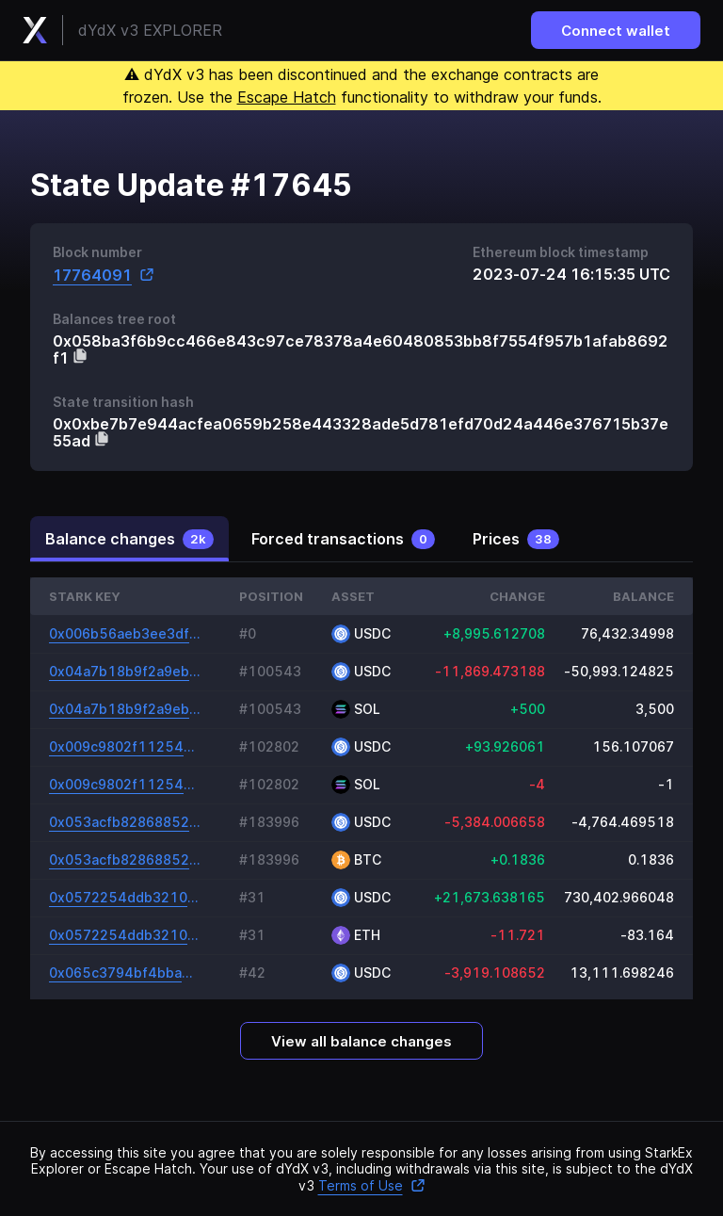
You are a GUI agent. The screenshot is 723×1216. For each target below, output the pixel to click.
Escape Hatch (286, 97)
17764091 (103, 275)
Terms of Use (372, 1185)
